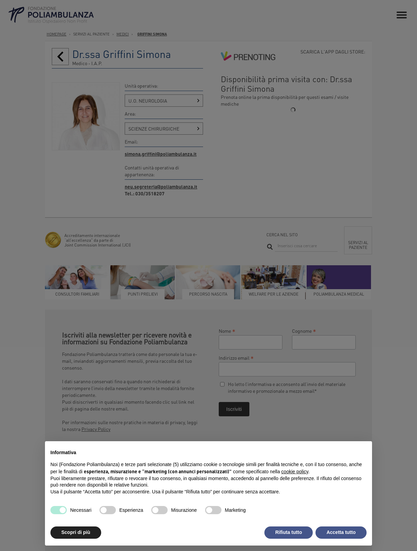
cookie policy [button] (294, 471)
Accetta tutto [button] (341, 532)
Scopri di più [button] (75, 532)
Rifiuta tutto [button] (288, 532)
